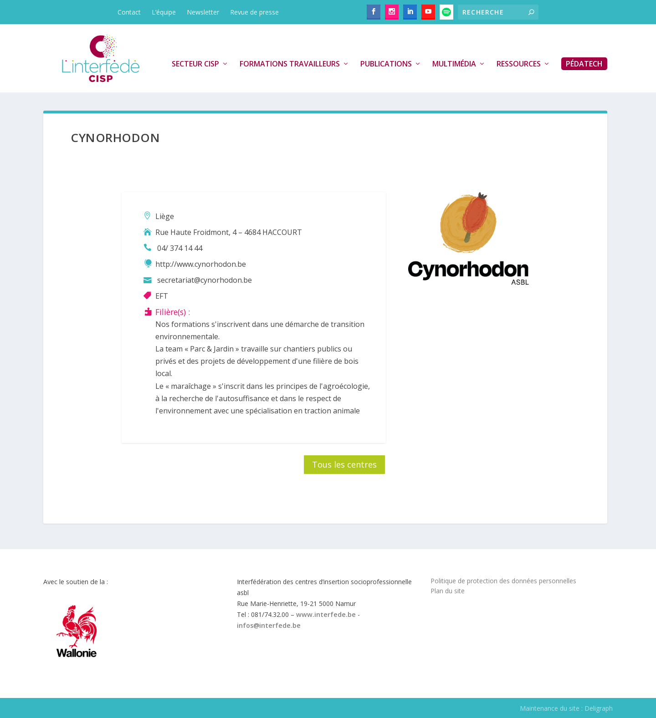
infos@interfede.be (269, 625)
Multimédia (454, 64)
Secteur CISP (195, 64)
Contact (129, 12)
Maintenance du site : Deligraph (566, 708)
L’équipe (164, 12)
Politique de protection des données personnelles (503, 580)
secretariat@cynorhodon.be (204, 280)
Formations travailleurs (290, 64)
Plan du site (447, 590)
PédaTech (584, 64)
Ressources (519, 64)
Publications (386, 64)
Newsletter (203, 12)
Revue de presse (254, 12)
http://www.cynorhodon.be (200, 264)
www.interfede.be (326, 614)
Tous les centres (344, 464)
